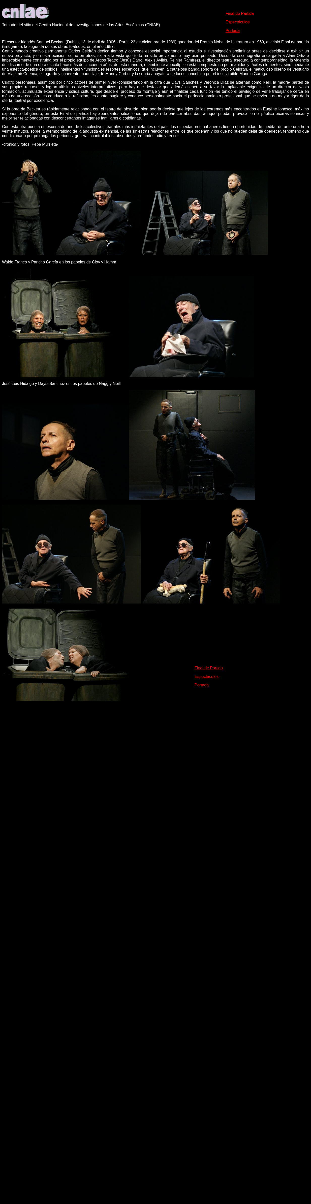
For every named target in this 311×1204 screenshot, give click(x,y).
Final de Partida (209, 668)
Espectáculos (207, 676)
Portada (202, 685)
